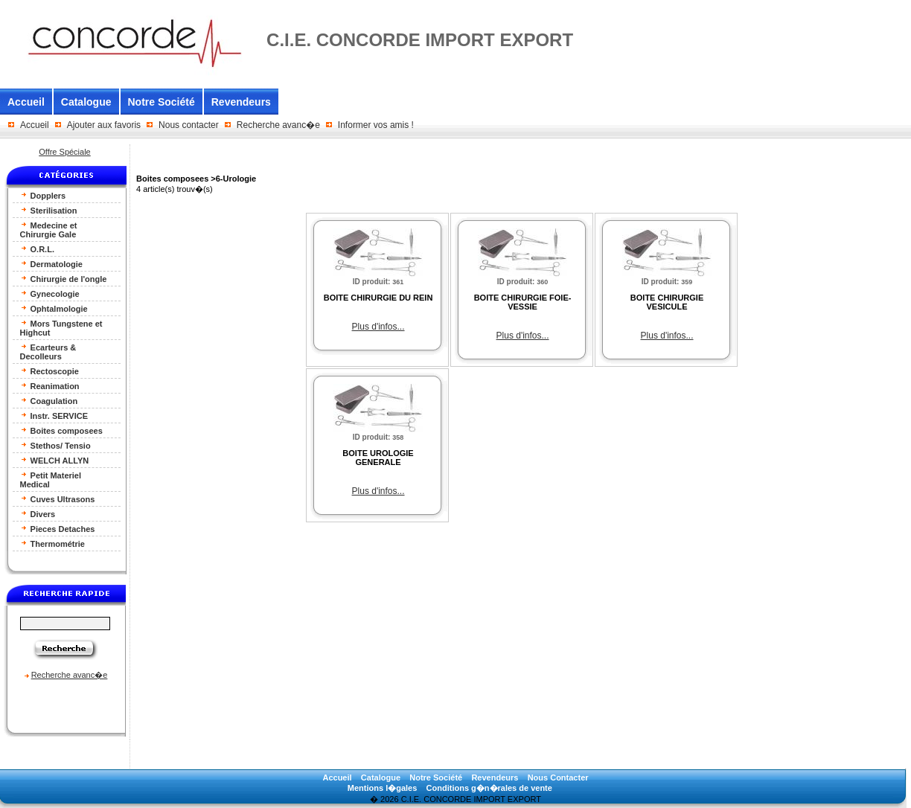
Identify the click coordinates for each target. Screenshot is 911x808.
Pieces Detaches (57, 528)
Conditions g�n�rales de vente (489, 787)
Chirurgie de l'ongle (63, 278)
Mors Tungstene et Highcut (61, 327)
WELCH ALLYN (54, 460)
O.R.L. (37, 249)
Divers (38, 514)
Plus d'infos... (378, 326)
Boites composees (61, 430)
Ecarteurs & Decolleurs (48, 351)
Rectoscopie (49, 371)
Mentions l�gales (383, 787)
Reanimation (50, 386)
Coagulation (49, 400)
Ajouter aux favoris (104, 125)
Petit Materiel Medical (51, 479)
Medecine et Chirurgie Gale (48, 229)
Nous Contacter (558, 777)
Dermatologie (51, 264)
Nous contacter (189, 125)
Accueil (26, 102)
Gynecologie (50, 293)
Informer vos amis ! (376, 125)
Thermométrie (52, 543)
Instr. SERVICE (54, 415)
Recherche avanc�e (278, 125)
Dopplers (43, 195)
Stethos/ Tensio (55, 445)
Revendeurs (241, 102)
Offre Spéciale (65, 151)
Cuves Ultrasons (57, 499)
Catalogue (86, 102)
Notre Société (161, 102)
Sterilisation (48, 210)
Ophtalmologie (54, 308)
